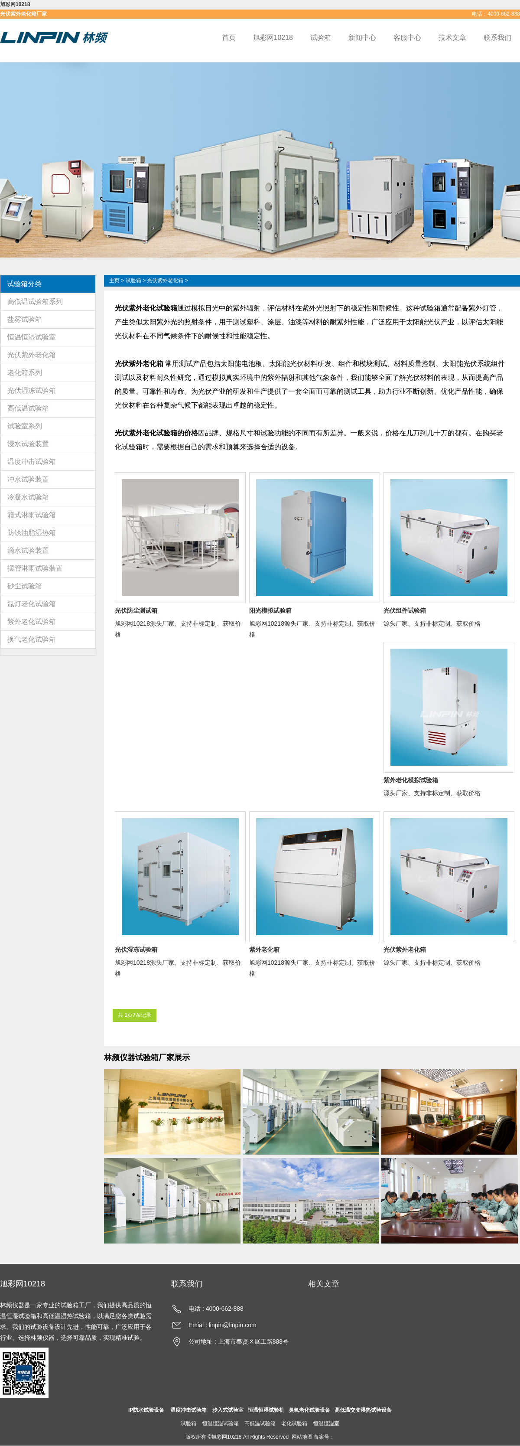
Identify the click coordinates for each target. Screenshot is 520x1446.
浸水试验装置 (28, 443)
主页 (114, 280)
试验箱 (320, 37)
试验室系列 (24, 426)
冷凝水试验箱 (28, 497)
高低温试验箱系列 (35, 301)
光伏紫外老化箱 (31, 355)
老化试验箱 (294, 1423)
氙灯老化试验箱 (31, 603)
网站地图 (302, 1437)
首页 (229, 37)
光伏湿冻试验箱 (31, 390)
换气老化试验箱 (31, 639)
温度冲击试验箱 (31, 461)
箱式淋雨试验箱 (31, 515)
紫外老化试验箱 (31, 621)
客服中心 (407, 37)
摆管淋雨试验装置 (35, 568)
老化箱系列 (24, 372)
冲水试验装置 (28, 479)
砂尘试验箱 (24, 586)
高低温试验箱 (28, 408)
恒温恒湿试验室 (31, 337)
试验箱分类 (24, 283)
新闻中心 (362, 37)
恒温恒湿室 (326, 1423)
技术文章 (452, 37)
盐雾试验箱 (24, 319)
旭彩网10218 (15, 4)
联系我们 (497, 37)
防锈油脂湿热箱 (31, 532)
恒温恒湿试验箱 (220, 1423)
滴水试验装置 (28, 550)
